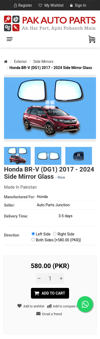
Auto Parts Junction (53, 205)
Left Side (43, 234)
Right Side (66, 234)
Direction (11, 235)
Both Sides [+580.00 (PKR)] (58, 240)
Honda (42, 197)
